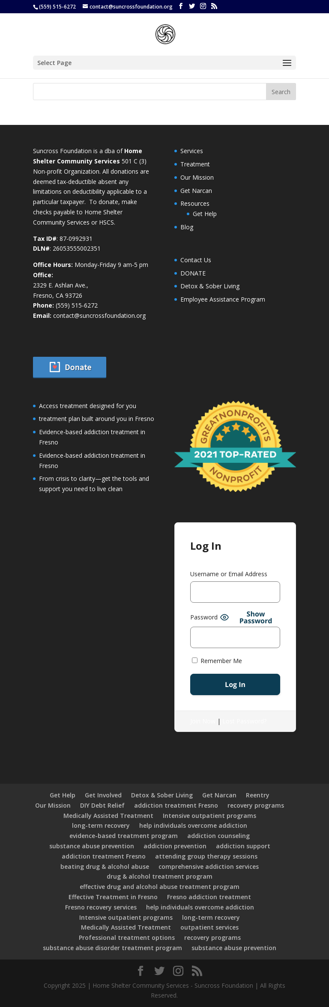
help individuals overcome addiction (193, 825)
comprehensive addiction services (209, 866)
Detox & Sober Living (209, 286)
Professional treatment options (127, 937)
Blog (186, 227)
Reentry (257, 795)
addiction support (243, 846)
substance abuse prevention (91, 846)
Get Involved (103, 795)
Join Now (202, 721)
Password (204, 617)
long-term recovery (101, 825)
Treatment (195, 164)
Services (191, 151)
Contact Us (195, 260)
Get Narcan (196, 191)
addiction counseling (218, 836)
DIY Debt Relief (102, 805)
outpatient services (209, 927)
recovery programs (255, 805)
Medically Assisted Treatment (108, 816)
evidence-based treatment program (123, 836)
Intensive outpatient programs (209, 816)
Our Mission (197, 177)
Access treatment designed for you (87, 406)
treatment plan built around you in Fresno (96, 419)
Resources (194, 203)
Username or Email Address (228, 574)
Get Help (205, 214)
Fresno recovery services (101, 907)
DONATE (193, 273)
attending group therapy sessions (206, 856)
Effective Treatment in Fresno (113, 897)
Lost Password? (244, 721)
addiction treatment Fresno (176, 805)
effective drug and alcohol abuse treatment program (159, 887)
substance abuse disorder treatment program (112, 948)
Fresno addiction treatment (209, 897)
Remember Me (217, 661)
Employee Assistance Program (222, 299)
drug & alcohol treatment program (159, 876)
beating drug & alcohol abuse (104, 866)
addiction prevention (175, 846)
